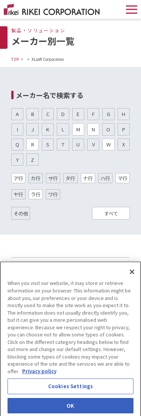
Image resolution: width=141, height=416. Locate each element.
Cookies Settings (70, 388)
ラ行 (36, 194)
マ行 (122, 178)
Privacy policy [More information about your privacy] (39, 373)
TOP (15, 59)
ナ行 (88, 178)
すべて (111, 213)
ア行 (18, 178)
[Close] (132, 274)
